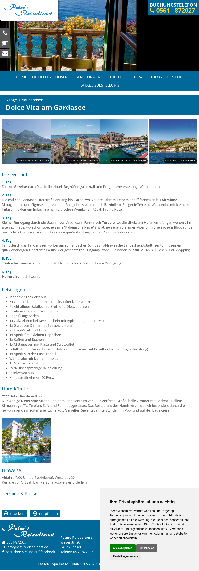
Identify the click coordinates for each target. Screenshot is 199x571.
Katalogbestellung (99, 85)
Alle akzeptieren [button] (122, 548)
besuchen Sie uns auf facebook (28, 552)
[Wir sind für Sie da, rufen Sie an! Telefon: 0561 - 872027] (5, 33)
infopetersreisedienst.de (27, 548)
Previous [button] (7, 124)
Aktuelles (41, 77)
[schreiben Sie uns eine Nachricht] (5, 53)
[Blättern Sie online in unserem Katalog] (5, 43)
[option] (99, 35)
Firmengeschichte (105, 77)
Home (21, 77)
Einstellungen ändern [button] (125, 556)
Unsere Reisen (69, 77)
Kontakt (175, 77)
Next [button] (192, 124)
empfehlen (48, 514)
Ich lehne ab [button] (147, 548)
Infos (156, 77)
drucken (17, 514)
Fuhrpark (137, 77)
